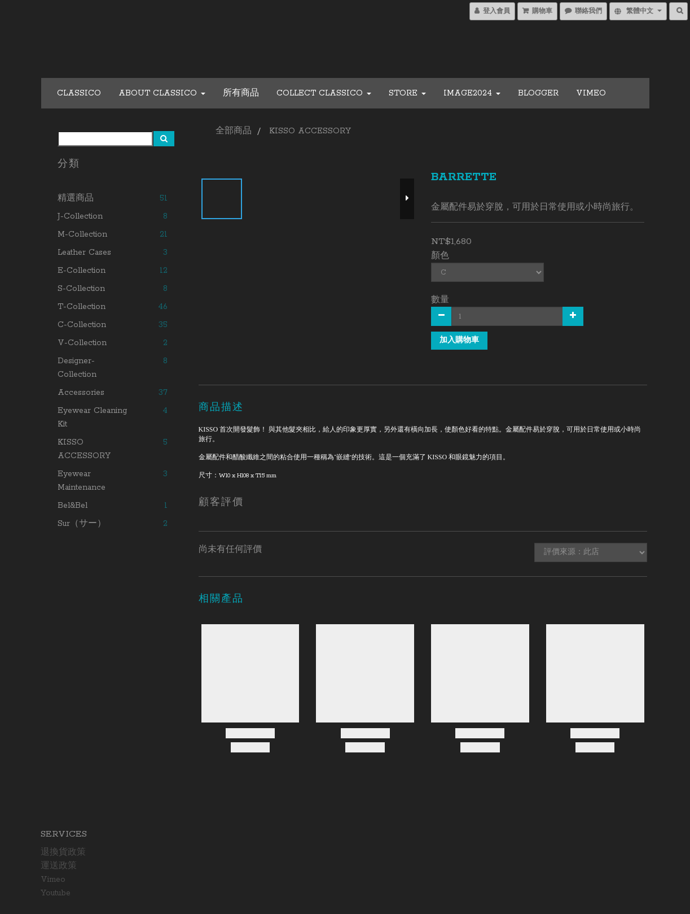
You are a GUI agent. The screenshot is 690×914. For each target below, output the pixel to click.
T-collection (82, 307)
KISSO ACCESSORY (84, 449)
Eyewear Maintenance (82, 481)
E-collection (82, 271)
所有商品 (241, 93)
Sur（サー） (82, 524)
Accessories (81, 393)
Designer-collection (77, 368)
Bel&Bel (72, 505)
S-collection (81, 289)
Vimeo (591, 93)
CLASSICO (79, 93)
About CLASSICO (161, 93)
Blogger (538, 93)
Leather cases (84, 252)
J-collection (80, 216)
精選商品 (76, 198)
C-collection (82, 325)
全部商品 (234, 131)
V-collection (82, 343)
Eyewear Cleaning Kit (92, 417)
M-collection (82, 234)
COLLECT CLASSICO (323, 93)
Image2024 (471, 93)
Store (407, 93)
